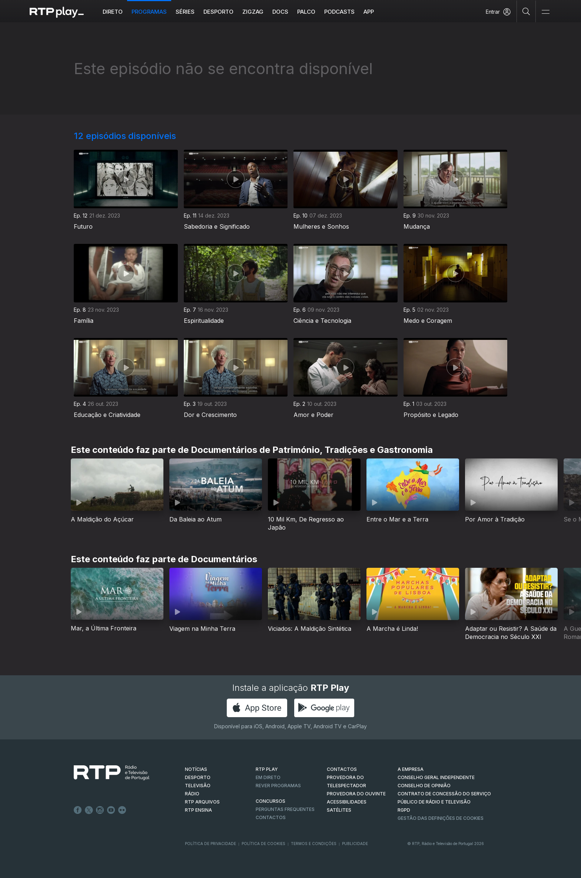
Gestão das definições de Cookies (441, 818)
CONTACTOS (342, 769)
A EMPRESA (411, 769)
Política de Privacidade (210, 843)
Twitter (89, 810)
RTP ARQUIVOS (202, 802)
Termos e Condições (313, 843)
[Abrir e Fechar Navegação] (545, 12)
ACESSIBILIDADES (346, 802)
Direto (113, 11)
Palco (306, 11)
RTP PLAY (267, 769)
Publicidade (355, 843)
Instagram (100, 810)
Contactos (271, 817)
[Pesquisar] (526, 11)
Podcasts (339, 11)
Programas (149, 11)
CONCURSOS (270, 801)
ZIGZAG (252, 11)
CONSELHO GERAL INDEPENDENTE (436, 777)
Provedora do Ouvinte (356, 793)
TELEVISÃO (197, 785)
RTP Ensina (198, 810)
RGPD (404, 810)
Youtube (111, 810)
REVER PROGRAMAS (278, 785)
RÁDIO (192, 793)
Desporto (218, 11)
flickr (122, 810)
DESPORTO (197, 777)
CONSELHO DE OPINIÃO (424, 785)
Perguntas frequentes (285, 809)
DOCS (280, 11)
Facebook (78, 810)
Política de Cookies (263, 843)
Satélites (339, 810)
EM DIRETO (268, 777)
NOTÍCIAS (196, 769)
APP (368, 11)
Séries (185, 11)
